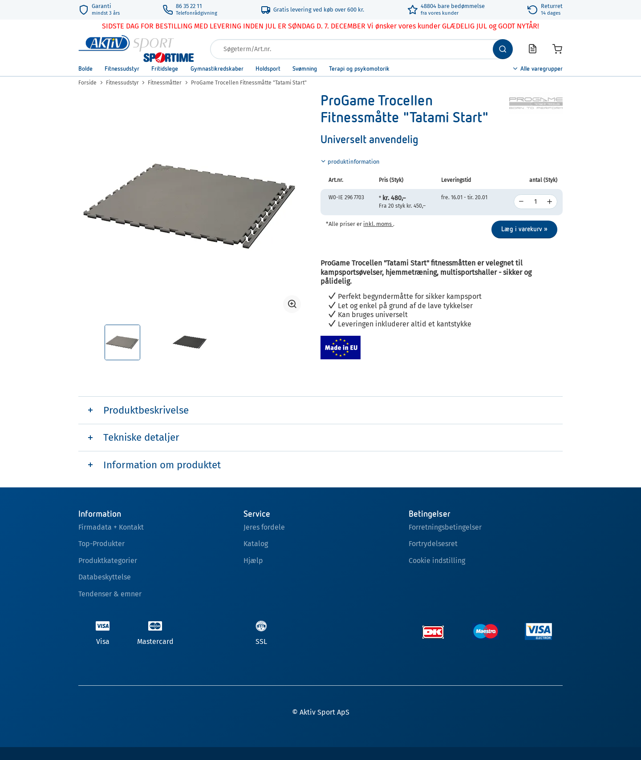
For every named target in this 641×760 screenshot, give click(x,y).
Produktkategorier (107, 560)
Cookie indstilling (437, 560)
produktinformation (350, 161)
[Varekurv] (557, 49)
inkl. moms (378, 224)
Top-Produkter (101, 543)
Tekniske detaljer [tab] (141, 437)
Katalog (255, 543)
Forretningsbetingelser (445, 527)
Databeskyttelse (104, 577)
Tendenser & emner (110, 594)
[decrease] (521, 201)
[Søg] (503, 49)
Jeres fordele (264, 527)
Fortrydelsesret (433, 543)
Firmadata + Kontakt (111, 527)
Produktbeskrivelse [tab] (146, 410)
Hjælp (253, 560)
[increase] (550, 201)
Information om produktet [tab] (162, 465)
